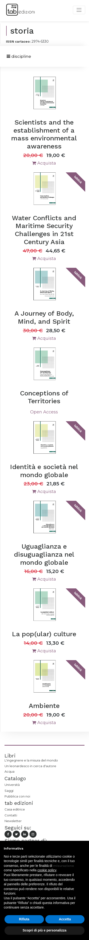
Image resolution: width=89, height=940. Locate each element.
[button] (83, 848)
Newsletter (13, 821)
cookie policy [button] (46, 870)
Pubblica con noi (17, 796)
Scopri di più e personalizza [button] (44, 930)
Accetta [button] (65, 919)
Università (12, 785)
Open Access (44, 412)
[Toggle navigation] (19, 56)
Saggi (9, 790)
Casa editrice (15, 809)
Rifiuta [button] (24, 919)
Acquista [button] (44, 163)
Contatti (11, 815)
